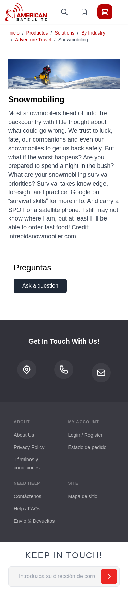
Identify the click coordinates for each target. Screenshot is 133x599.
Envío (20, 521)
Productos (37, 33)
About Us (24, 435)
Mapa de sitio (83, 496)
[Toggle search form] (64, 12)
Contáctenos (27, 496)
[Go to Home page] (26, 12)
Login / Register (85, 435)
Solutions (65, 33)
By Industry (93, 33)
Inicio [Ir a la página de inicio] (14, 33)
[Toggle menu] (124, 12)
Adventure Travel (33, 39)
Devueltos (44, 521)
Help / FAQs (27, 508)
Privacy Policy (29, 447)
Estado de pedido (87, 447)
